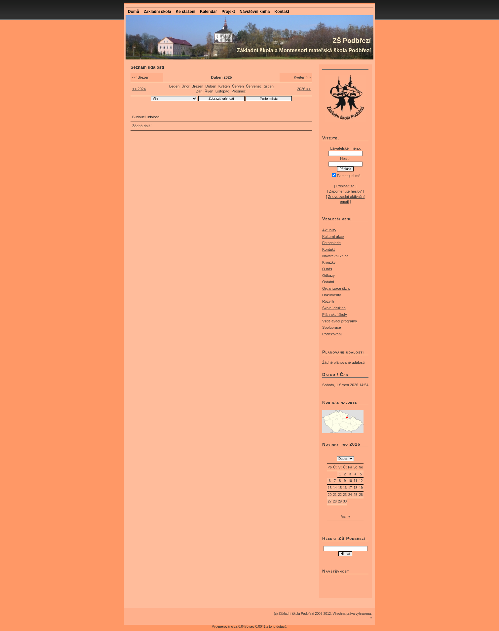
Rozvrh (328, 301)
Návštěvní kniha (255, 11)
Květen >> (302, 77)
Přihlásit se (345, 186)
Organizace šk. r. (336, 288)
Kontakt (281, 11)
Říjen (209, 91)
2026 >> (304, 89)
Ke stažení (185, 11)
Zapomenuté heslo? (345, 191)
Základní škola (157, 11)
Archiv (345, 516)
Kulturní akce (333, 237)
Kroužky (328, 262)
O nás (327, 269)
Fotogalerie (331, 243)
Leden (174, 86)
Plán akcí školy (334, 314)
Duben (210, 86)
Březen (197, 86)
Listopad (222, 91)
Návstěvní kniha (335, 256)
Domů (133, 11)
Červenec (254, 86)
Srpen (269, 86)
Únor (185, 86)
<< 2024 (139, 89)
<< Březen (140, 77)
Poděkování (332, 334)
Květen (224, 86)
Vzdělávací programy (339, 321)
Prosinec (238, 91)
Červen (238, 86)
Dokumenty (331, 295)
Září (199, 91)
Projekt (228, 11)
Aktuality (329, 230)
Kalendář (208, 11)
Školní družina (334, 308)
